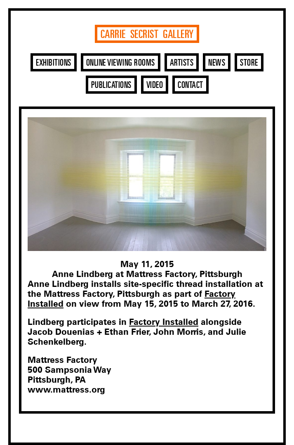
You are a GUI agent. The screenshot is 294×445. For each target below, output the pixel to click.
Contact (190, 85)
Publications (111, 85)
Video (154, 85)
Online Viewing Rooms (120, 63)
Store (249, 63)
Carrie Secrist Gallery (147, 34)
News (216, 63)
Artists (182, 63)
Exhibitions (53, 63)
